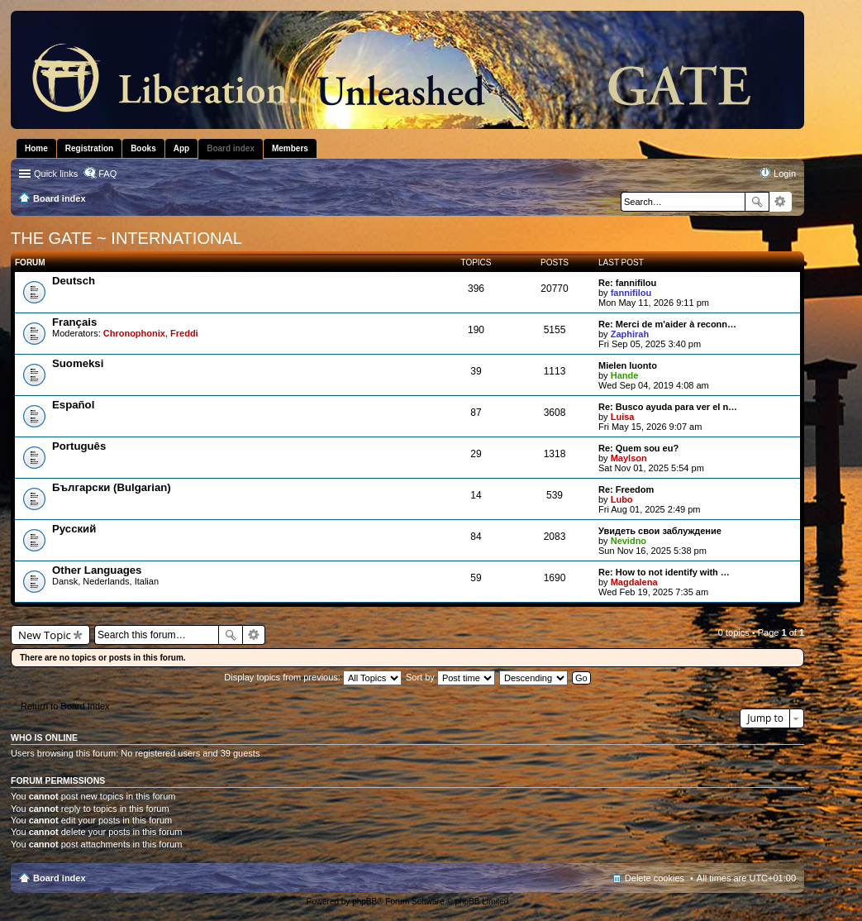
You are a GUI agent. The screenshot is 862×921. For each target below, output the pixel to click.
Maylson (629, 458)
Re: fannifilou (627, 283)
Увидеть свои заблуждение (660, 531)
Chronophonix (134, 333)
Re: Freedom (626, 489)
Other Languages (96, 570)
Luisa (623, 417)
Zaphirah (630, 334)
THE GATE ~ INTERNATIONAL (126, 238)
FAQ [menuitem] (107, 174)
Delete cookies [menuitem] (654, 878)
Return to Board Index (65, 706)
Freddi (184, 333)
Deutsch (73, 280)
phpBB (364, 901)
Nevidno (628, 541)
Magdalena (634, 582)
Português (79, 446)
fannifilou (631, 293)
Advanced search (780, 202)
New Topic (44, 635)
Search (757, 202)
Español (73, 404)
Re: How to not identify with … (664, 572)
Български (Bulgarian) (111, 487)
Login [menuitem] (785, 174)
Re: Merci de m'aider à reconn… (667, 324)
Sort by (450, 677)
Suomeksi (77, 363)
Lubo (622, 499)
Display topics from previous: (313, 677)
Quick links (56, 174)
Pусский (74, 529)
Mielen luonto (627, 365)
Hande (625, 375)
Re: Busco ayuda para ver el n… (667, 407)
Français (74, 322)
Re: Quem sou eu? (638, 448)
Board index (59, 878)
